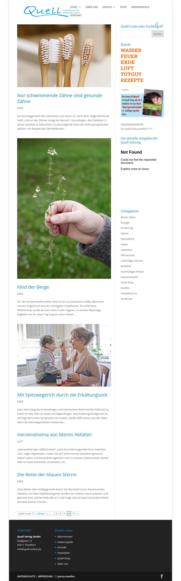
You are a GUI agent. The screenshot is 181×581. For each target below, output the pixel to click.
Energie (125, 222)
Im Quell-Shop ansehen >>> (137, 128)
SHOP (123, 7)
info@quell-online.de (29, 549)
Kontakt (61, 547)
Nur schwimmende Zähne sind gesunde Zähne (59, 98)
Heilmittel (126, 250)
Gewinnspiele (65, 542)
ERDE (20, 108)
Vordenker (127, 298)
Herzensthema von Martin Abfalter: (54, 434)
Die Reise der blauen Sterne (46, 474)
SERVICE (107, 7)
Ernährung (127, 228)
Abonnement (64, 536)
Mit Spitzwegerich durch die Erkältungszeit (62, 395)
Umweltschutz (129, 293)
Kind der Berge (33, 287)
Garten (125, 233)
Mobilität (126, 266)
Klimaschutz (128, 255)
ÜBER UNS (92, 7)
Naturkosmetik (129, 277)
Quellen (125, 288)
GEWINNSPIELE (140, 7)
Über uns (62, 563)
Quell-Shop (127, 282)
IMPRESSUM (45, 576)
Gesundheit (127, 239)
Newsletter (63, 552)
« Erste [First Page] (40, 513)
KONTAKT (76, 15)
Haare (124, 244)
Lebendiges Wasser (132, 260)
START (74, 7)
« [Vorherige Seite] (47, 513)
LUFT (20, 441)
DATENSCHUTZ (26, 576)
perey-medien (66, 576)
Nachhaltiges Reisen (132, 271)
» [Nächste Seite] (77, 513)
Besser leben (128, 217)
